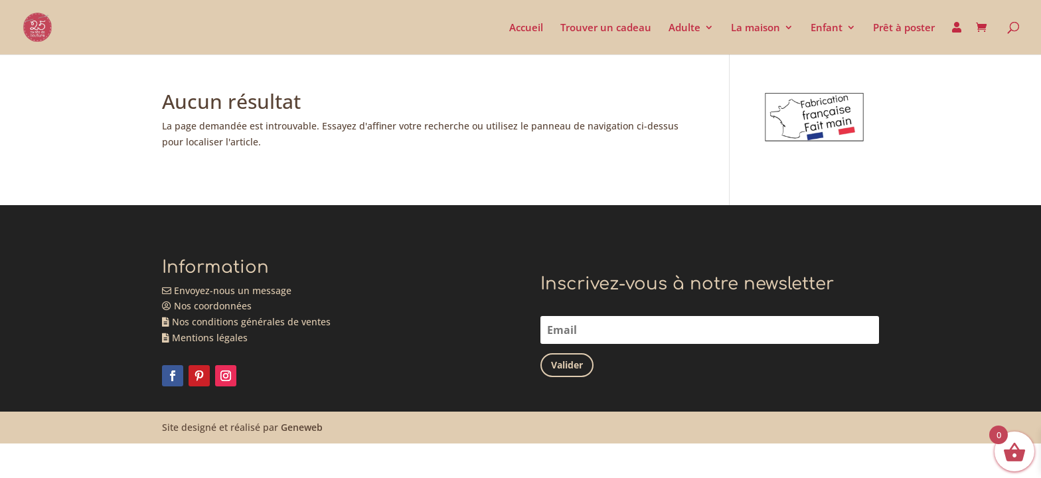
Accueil (526, 28)
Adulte (684, 28)
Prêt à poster (904, 28)
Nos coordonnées (207, 305)
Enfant (826, 28)
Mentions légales (205, 337)
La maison (755, 28)
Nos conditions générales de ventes (246, 321)
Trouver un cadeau (605, 28)
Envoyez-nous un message (226, 290)
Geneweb (302, 427)
